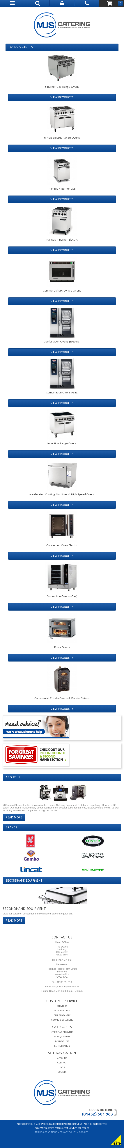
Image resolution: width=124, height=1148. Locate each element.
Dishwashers (62, 1041)
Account (62, 1058)
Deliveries (62, 1006)
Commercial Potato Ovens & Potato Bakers (62, 698)
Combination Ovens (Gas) (62, 392)
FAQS (62, 1067)
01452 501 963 (64, 960)
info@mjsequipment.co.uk (65, 986)
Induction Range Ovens (62, 443)
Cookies (62, 1071)
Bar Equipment (62, 1036)
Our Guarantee (62, 1015)
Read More (14, 817)
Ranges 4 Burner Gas (62, 188)
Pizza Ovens (62, 647)
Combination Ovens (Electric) (62, 341)
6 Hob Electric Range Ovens (62, 137)
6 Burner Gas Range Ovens (62, 86)
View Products (62, 97)
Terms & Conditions (46, 1132)
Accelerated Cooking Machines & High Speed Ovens (62, 494)
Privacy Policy (68, 1132)
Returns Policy (62, 1010)
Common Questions (62, 1019)
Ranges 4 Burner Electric (62, 239)
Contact (62, 1062)
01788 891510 (64, 982)
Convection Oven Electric (62, 545)
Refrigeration (62, 1045)
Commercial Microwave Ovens (62, 290)
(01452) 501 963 (97, 1114)
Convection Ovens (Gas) (62, 596)
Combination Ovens (62, 1032)
